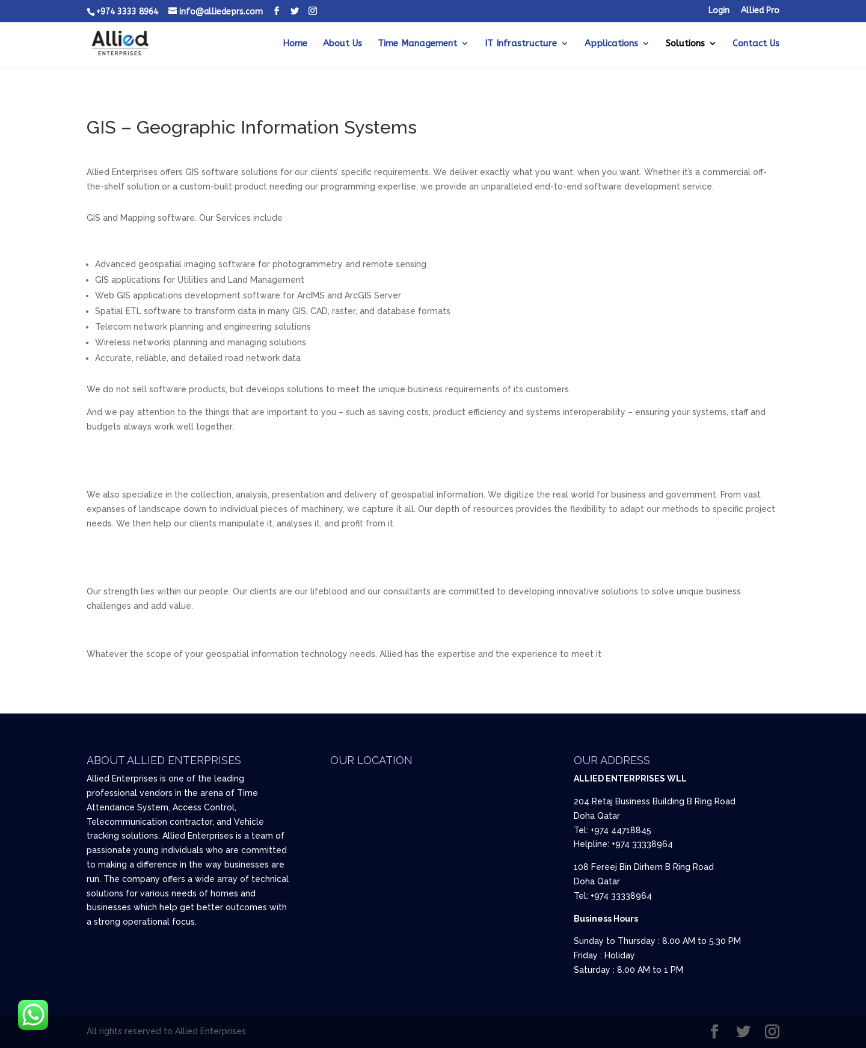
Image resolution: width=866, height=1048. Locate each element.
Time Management (417, 44)
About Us (342, 44)
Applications (611, 44)
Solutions (685, 44)
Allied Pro (760, 11)
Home (295, 44)
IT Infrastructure (521, 44)
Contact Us (755, 44)
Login (718, 11)
